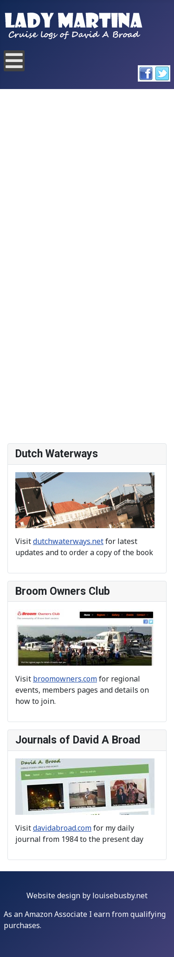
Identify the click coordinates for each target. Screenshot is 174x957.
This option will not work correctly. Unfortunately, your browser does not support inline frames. (87, 266)
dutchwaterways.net (68, 541)
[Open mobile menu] (14, 60)
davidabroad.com (62, 828)
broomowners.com (65, 679)
